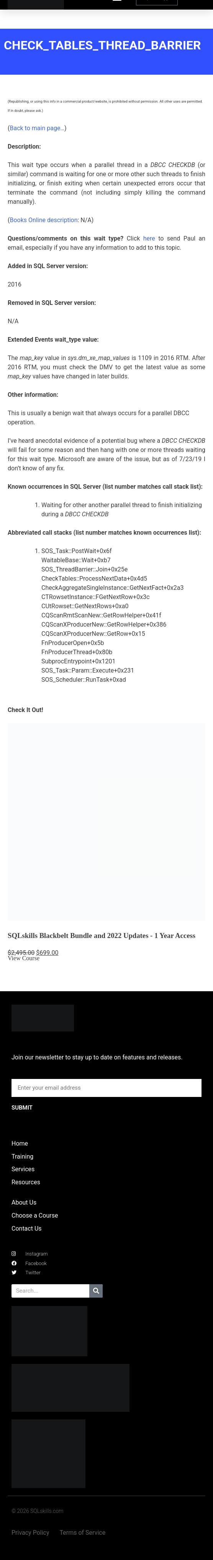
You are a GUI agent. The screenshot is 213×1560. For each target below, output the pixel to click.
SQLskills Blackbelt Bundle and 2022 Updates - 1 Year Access (101, 935)
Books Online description (43, 220)
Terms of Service (83, 1532)
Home (19, 1143)
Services (22, 1169)
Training (22, 1156)
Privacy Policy (30, 1532)
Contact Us (26, 1228)
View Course (23, 958)
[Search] (96, 1291)
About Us (23, 1202)
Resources (25, 1182)
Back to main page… (37, 128)
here (149, 238)
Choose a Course (34, 1215)
